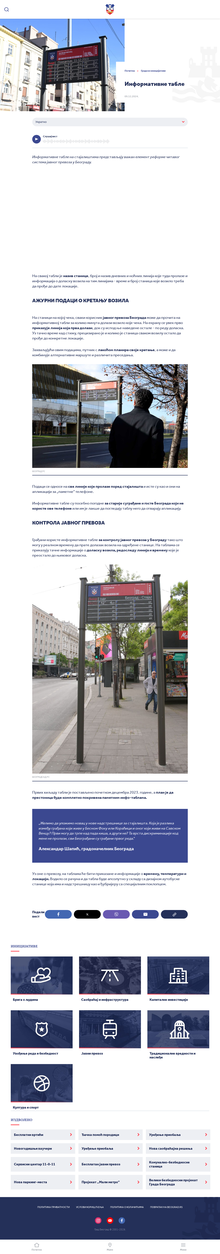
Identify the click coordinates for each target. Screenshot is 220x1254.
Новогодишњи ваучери (33, 1148)
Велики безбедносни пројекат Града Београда (173, 1182)
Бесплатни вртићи (28, 1135)
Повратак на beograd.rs (166, 1207)
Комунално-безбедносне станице (169, 1164)
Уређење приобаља (165, 1135)
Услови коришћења (90, 1207)
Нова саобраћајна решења (170, 1148)
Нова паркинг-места (30, 1182)
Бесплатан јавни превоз (101, 1164)
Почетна (130, 70)
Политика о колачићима (127, 1207)
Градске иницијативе (153, 70)
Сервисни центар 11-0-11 (34, 1164)
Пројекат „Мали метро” (101, 1182)
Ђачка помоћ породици (100, 1135)
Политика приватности (53, 1207)
